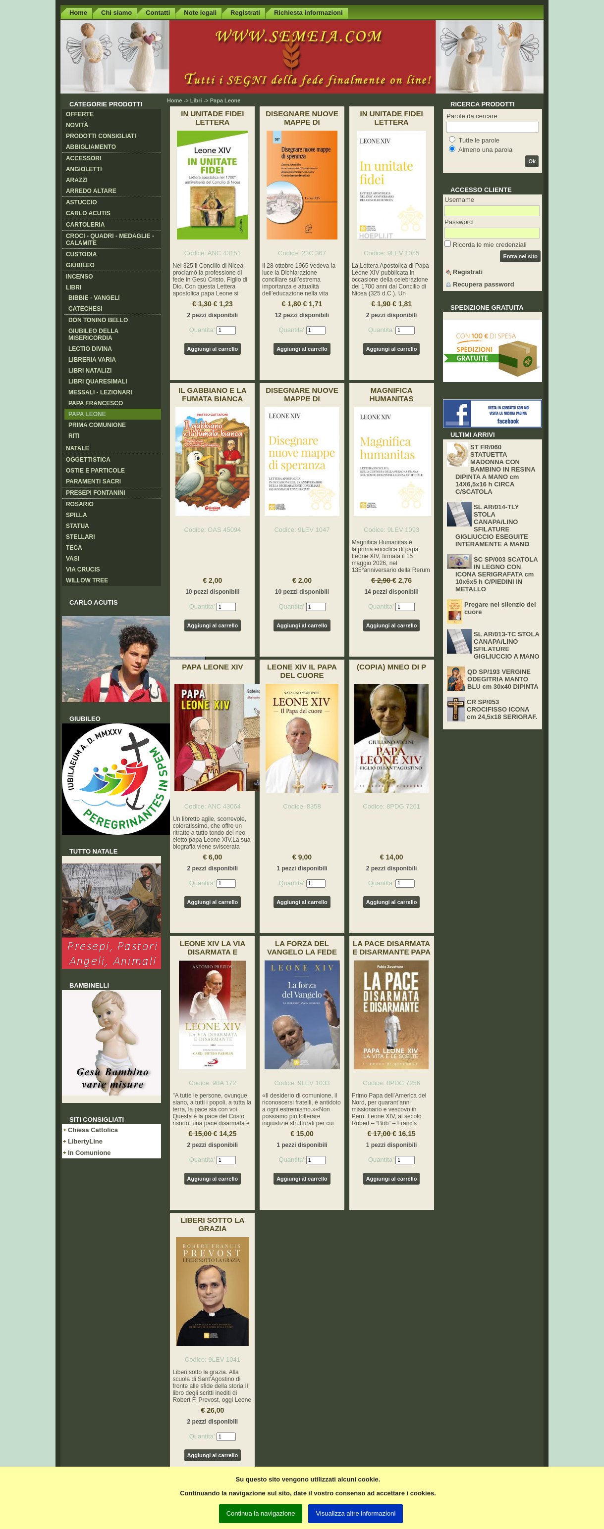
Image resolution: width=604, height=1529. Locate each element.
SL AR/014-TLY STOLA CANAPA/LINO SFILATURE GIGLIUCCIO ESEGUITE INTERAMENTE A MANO (492, 525)
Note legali (200, 12)
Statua (77, 526)
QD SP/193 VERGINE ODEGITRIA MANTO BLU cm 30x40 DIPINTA (503, 679)
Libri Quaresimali (97, 381)
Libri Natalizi (90, 370)
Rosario (80, 504)
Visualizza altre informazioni (355, 1513)
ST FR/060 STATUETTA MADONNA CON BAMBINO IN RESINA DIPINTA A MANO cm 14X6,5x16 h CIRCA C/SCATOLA (495, 469)
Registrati (245, 12)
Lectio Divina (90, 348)
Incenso (79, 276)
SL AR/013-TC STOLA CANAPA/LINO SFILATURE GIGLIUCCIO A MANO (507, 645)
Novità (77, 125)
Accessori (83, 158)
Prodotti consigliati (101, 136)
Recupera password (483, 284)
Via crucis (83, 569)
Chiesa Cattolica (93, 1130)
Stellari (80, 536)
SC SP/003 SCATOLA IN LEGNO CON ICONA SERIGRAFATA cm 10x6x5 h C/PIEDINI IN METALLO (496, 574)
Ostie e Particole (95, 470)
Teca (74, 547)
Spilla (76, 515)
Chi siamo (116, 12)
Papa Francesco (95, 403)
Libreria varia (92, 359)
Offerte (80, 114)
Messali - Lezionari (100, 392)
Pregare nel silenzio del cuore (500, 608)
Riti (74, 435)
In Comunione (89, 1152)
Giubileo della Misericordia (93, 334)
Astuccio (81, 202)
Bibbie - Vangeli (94, 297)
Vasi (72, 558)
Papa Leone (87, 414)
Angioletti (84, 169)
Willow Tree (87, 580)
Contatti (158, 12)
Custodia (81, 254)
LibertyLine (85, 1141)
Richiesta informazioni (308, 12)
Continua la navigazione (260, 1513)
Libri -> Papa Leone (215, 100)
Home (78, 12)
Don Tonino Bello (98, 320)
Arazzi (77, 180)
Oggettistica (88, 459)
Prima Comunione (97, 425)
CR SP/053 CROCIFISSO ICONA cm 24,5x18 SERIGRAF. (502, 709)
